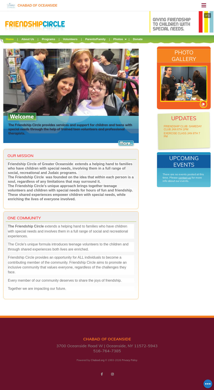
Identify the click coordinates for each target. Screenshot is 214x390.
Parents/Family (95, 39)
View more (203, 104)
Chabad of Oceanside (37, 5)
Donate (138, 39)
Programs (48, 39)
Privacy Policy (129, 360)
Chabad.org (97, 360)
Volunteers (70, 39)
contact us (184, 177)
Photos (118, 39)
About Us (28, 39)
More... (126, 143)
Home (10, 39)
